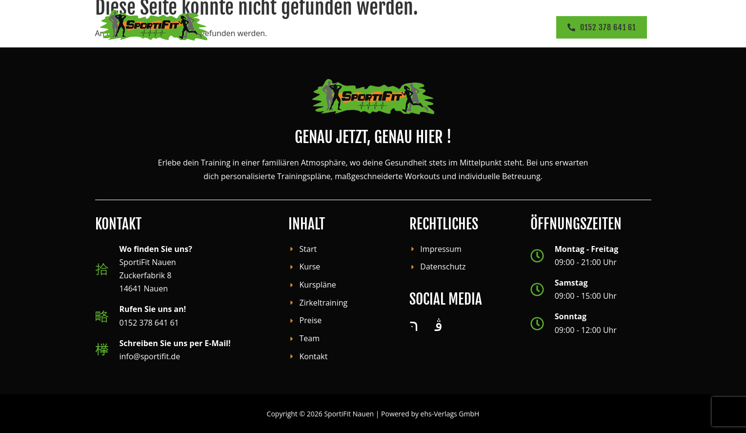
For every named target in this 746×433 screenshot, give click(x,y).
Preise (433, 27)
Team (476, 27)
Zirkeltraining (381, 27)
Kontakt (524, 27)
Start (229, 27)
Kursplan (321, 27)
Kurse (269, 27)
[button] (270, 27)
